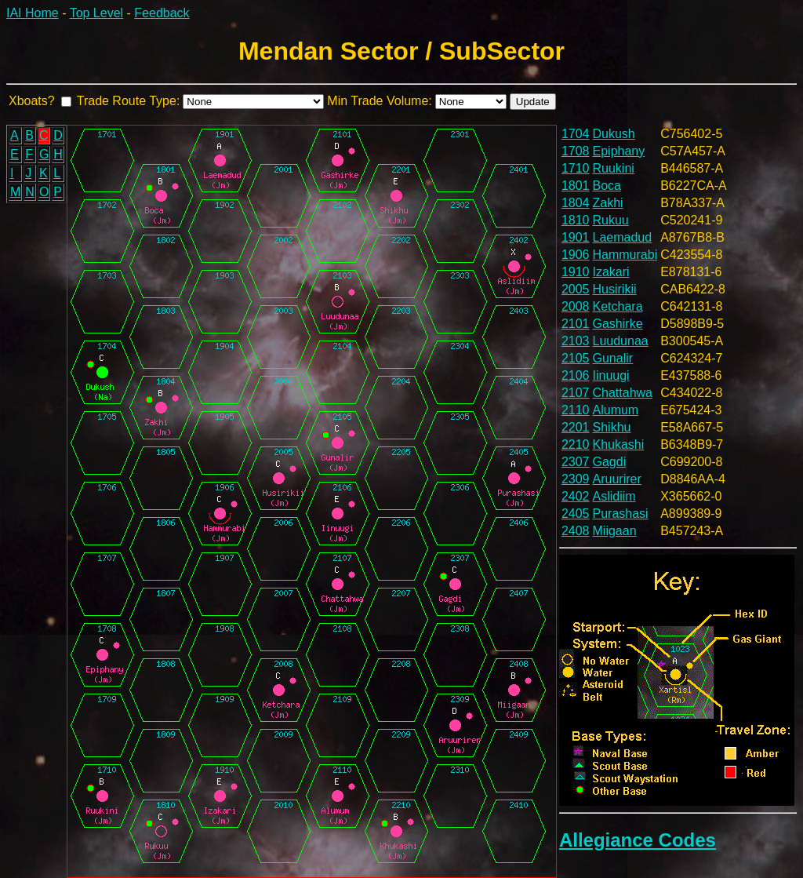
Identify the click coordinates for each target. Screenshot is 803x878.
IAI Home (32, 13)
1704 (575, 133)
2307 (575, 461)
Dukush (614, 133)
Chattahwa (623, 392)
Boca (607, 185)
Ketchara (618, 306)
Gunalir (613, 358)
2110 (575, 410)
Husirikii (615, 289)
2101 (575, 323)
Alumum (616, 410)
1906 (575, 254)
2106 (575, 375)
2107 (575, 392)
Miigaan (615, 530)
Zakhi (608, 202)
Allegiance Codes (637, 840)
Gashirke (618, 323)
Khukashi (619, 444)
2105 (575, 358)
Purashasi (621, 513)
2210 (575, 444)
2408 (575, 530)
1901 (575, 237)
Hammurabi (625, 254)
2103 (575, 341)
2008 (575, 306)
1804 (575, 202)
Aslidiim (614, 496)
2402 (575, 496)
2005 (575, 289)
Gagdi (610, 461)
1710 (575, 168)
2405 (575, 513)
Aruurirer (617, 479)
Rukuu (611, 220)
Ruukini (613, 168)
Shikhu (612, 427)
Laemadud (622, 237)
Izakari (611, 272)
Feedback (161, 13)
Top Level (97, 13)
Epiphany (619, 151)
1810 (575, 220)
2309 (575, 479)
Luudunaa (621, 341)
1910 (575, 272)
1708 (575, 151)
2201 (575, 427)
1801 (575, 185)
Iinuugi (611, 375)
